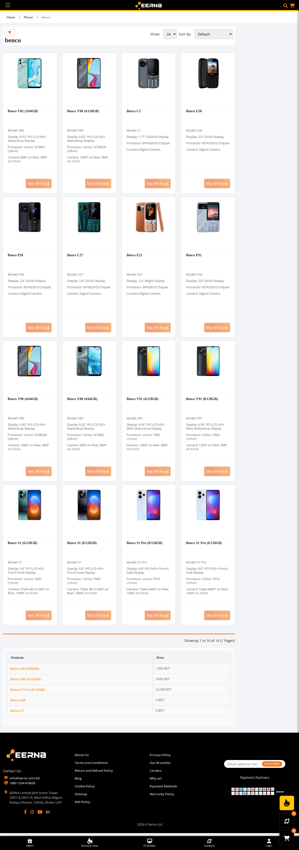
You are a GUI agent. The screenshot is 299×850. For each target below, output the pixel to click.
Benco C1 (134, 111)
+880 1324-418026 (22, 786)
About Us (82, 758)
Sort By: (185, 34)
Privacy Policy (160, 758)
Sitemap (81, 797)
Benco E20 (194, 111)
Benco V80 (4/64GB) (82, 401)
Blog (78, 782)
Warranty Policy (162, 797)
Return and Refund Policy (94, 774)
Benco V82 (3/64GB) (23, 111)
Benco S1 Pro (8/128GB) (145, 546)
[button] (285, 5)
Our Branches (160, 766)
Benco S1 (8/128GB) (82, 546)
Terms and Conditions (91, 766)
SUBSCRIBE (272, 767)
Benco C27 (75, 256)
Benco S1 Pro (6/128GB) (204, 546)
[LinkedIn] (48, 815)
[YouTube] (39, 815)
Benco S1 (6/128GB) (22, 546)
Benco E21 (135, 256)
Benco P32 (194, 256)
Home (11, 17)
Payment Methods (163, 789)
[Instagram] (32, 815)
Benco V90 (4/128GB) (83, 111)
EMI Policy (82, 805)
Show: (155, 34)
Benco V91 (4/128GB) (143, 401)
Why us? (156, 782)
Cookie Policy (85, 789)
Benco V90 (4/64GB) (23, 401)
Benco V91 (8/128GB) (202, 401)
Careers (155, 774)
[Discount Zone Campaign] (286, 803)
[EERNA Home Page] (149, 5)
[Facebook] (25, 815)
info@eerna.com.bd (25, 781)
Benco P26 (15, 256)
